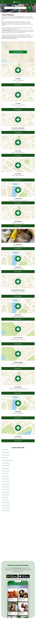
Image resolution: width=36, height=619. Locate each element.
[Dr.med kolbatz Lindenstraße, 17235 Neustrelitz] (18, 408)
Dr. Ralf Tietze (18, 436)
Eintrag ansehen (18, 84)
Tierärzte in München (5, 455)
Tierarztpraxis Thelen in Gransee (18, 290)
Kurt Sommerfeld (18, 221)
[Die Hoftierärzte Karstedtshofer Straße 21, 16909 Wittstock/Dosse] (18, 383)
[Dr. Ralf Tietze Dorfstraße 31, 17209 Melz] (18, 432)
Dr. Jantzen (18, 103)
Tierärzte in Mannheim (6, 505)
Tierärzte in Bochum (5, 489)
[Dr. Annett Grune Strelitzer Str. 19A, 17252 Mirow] (18, 239)
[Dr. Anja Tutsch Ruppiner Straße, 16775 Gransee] (18, 170)
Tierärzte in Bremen (5, 476)
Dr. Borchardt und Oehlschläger (18, 128)
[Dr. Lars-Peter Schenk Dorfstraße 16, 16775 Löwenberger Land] (18, 334)
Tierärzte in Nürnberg (5, 484)
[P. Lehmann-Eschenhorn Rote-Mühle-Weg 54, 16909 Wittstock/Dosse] (18, 358)
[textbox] (15, 8)
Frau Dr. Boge (18, 151)
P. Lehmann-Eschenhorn (18, 362)
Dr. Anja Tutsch (18, 173)
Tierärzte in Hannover (6, 481)
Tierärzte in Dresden (5, 478)
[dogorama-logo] (17, 2)
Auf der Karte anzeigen (18, 52)
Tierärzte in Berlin (5, 449)
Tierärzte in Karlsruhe (5, 502)
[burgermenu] (2, 2)
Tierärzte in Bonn (5, 497)
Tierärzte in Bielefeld (5, 494)
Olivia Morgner (18, 314)
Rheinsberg (21, 10)
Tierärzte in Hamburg (5, 452)
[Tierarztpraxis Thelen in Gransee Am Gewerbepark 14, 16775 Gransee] (18, 286)
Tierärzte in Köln (5, 457)
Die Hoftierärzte (18, 267)
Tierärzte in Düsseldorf (6, 465)
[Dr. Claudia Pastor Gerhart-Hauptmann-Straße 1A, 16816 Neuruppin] (18, 194)
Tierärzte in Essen (5, 473)
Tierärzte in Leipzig (5, 468)
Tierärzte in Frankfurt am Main (7, 460)
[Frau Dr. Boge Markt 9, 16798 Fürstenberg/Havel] (18, 146)
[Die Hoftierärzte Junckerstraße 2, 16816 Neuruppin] (18, 262)
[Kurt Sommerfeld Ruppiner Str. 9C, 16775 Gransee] (18, 217)
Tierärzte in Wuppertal (6, 492)
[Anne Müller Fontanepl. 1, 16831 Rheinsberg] (18, 75)
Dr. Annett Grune (18, 244)
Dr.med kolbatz (18, 411)
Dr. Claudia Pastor (18, 198)
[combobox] (15, 8)
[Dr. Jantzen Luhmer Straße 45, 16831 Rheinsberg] (18, 99)
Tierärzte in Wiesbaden (6, 510)
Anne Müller (17, 78)
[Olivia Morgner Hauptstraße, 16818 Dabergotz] (18, 310)
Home (13, 10)
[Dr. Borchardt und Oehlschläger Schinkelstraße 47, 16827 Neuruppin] (18, 123)
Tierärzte (17, 10)
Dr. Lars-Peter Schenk (17, 337)
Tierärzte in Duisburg (5, 486)
